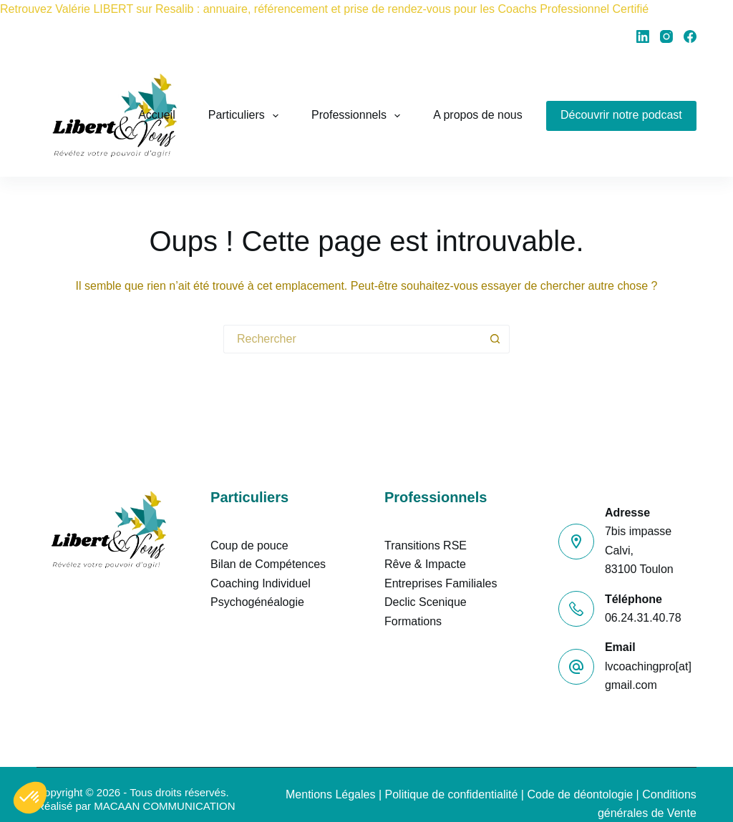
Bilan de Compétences (268, 564)
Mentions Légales (330, 794)
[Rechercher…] (352, 339)
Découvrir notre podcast (621, 115)
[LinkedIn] (642, 36)
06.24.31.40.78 (643, 618)
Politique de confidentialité (451, 794)
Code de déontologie (580, 794)
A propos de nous (478, 115)
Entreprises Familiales (440, 583)
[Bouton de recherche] (495, 339)
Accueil (156, 115)
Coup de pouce (249, 545)
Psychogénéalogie (257, 602)
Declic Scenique (425, 602)
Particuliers (246, 115)
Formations (413, 621)
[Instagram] (666, 36)
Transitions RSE (425, 545)
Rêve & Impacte (425, 564)
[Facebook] (690, 36)
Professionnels (358, 115)
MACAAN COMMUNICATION (164, 806)
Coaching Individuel (260, 583)
